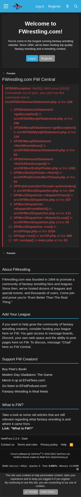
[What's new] (67, 6)
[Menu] (6, 6)
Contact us (7, 444)
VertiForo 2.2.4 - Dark (14, 438)
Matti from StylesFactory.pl (54, 457)
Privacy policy (49, 444)
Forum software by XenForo (40, 454)
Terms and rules (27, 444)
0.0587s (53, 466)
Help (64, 444)
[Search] (76, 6)
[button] (77, 469)
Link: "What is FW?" (17, 430)
